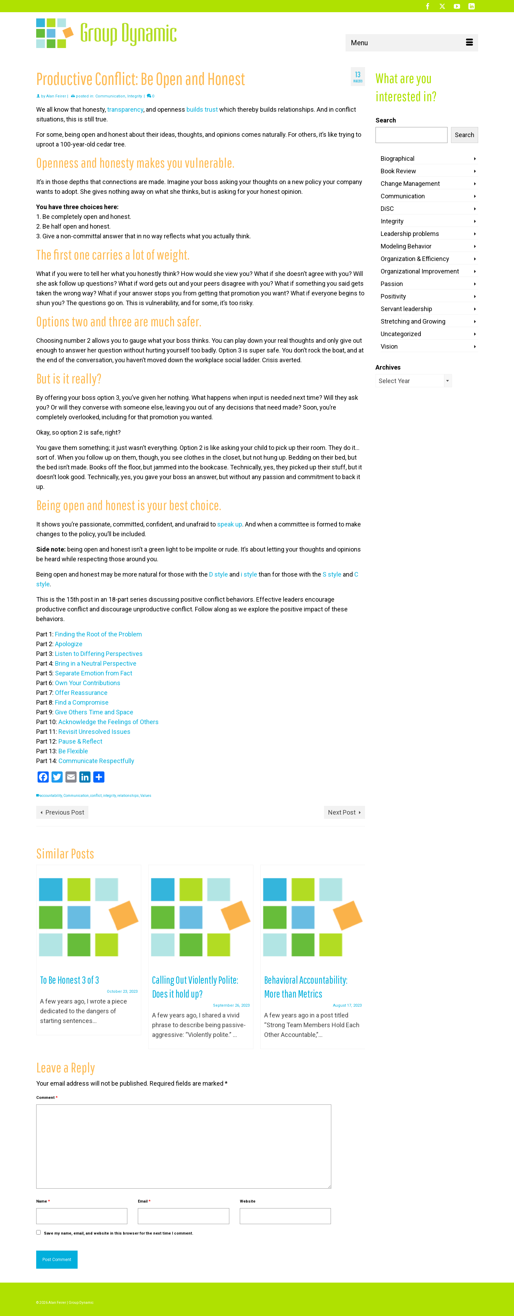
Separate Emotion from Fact (93, 673)
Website (247, 1201)
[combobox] (413, 380)
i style (249, 574)
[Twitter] (442, 6)
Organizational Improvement (420, 271)
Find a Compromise (82, 702)
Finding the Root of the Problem (98, 634)
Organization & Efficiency (415, 258)
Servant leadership (406, 308)
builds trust (202, 109)
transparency (125, 109)
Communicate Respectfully (96, 760)
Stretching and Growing (413, 321)
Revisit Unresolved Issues (94, 731)
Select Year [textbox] (394, 381)
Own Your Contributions (87, 683)
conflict (96, 796)
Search (385, 120)
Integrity (134, 96)
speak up (229, 524)
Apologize (68, 644)
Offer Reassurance (81, 692)
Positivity (393, 296)
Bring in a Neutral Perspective (95, 663)
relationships (128, 796)
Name (43, 1201)
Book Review (398, 171)
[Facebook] (427, 6)
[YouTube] (457, 6)
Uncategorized (401, 334)
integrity (109, 796)
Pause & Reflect (80, 741)
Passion (392, 283)
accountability (51, 796)
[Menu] (412, 42)
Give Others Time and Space (94, 712)
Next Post (342, 812)
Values (145, 796)
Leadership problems (410, 233)
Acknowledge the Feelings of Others (108, 722)
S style (332, 574)
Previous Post (65, 812)
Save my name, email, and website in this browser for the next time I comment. (118, 1233)
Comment (47, 1097)
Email (144, 1201)
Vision (389, 346)
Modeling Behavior (406, 246)
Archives (388, 367)
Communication (110, 96)
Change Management (410, 183)
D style (218, 574)
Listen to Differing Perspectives (99, 653)
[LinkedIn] (471, 6)
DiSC (387, 208)
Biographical (397, 158)
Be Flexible (73, 751)
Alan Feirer (56, 96)
